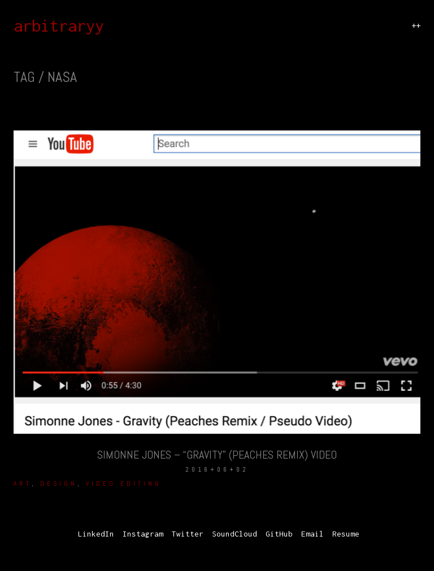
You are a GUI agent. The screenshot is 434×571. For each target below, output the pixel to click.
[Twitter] (187, 534)
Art (23, 483)
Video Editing (124, 483)
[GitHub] (279, 534)
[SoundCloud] (234, 534)
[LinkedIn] (96, 534)
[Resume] (345, 534)
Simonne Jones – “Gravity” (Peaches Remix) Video (217, 454)
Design (58, 483)
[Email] (312, 534)
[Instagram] (143, 534)
